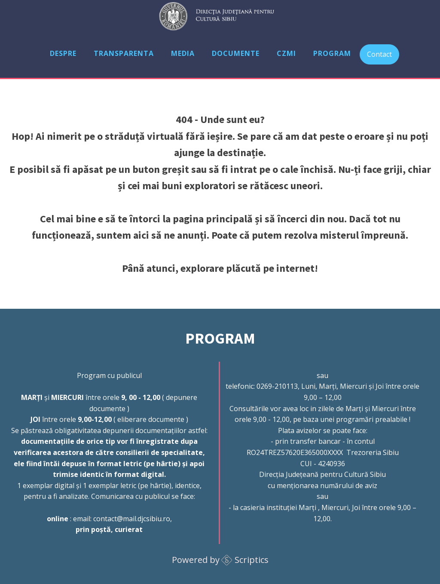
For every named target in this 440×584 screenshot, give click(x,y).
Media (183, 53)
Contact (379, 54)
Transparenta (124, 53)
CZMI (286, 53)
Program (332, 53)
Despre (63, 53)
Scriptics (252, 560)
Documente (236, 53)
